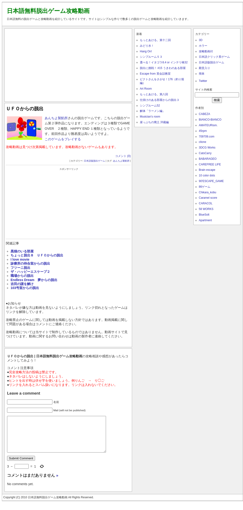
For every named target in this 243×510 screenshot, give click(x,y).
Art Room (146, 88)
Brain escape (207, 169)
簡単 (201, 73)
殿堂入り (204, 68)
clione (202, 142)
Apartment (205, 220)
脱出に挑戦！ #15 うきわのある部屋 (163, 68)
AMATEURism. (208, 125)
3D (200, 40)
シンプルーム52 (150, 105)
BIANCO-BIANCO (210, 119)
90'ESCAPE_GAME (211, 181)
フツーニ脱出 (20, 268)
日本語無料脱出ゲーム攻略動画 (48, 11)
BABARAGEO (207, 158)
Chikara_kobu (207, 192)
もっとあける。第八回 (154, 94)
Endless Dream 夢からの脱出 (34, 280)
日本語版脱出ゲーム (94, 161)
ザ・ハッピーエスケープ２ (30, 272)
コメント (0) (123, 156)
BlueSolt (204, 214)
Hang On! (146, 51)
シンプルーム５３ (151, 56)
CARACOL (205, 203)
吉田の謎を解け (22, 284)
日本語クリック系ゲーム (214, 56)
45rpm (203, 131)
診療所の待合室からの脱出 (30, 263)
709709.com (206, 136)
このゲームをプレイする (63, 139)
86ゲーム (204, 186)
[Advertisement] (68, 64)
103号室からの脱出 (25, 288)
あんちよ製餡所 (56, 118)
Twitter (203, 81)
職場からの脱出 (22, 276)
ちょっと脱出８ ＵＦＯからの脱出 (37, 255)
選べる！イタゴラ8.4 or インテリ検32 (164, 62)
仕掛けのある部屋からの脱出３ (159, 100)
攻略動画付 (206, 51)
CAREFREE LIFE (210, 164)
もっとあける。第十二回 (155, 40)
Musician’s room (150, 116)
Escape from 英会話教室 (155, 73)
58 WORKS (206, 209)
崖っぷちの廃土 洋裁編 (154, 122)
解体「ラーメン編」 (152, 111)
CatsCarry (205, 153)
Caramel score (208, 197)
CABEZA (204, 114)
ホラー (203, 45)
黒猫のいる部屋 (22, 251)
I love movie (20, 259)
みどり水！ (147, 45)
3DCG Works (207, 147)
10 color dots (207, 175)
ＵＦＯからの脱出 (24, 108)
